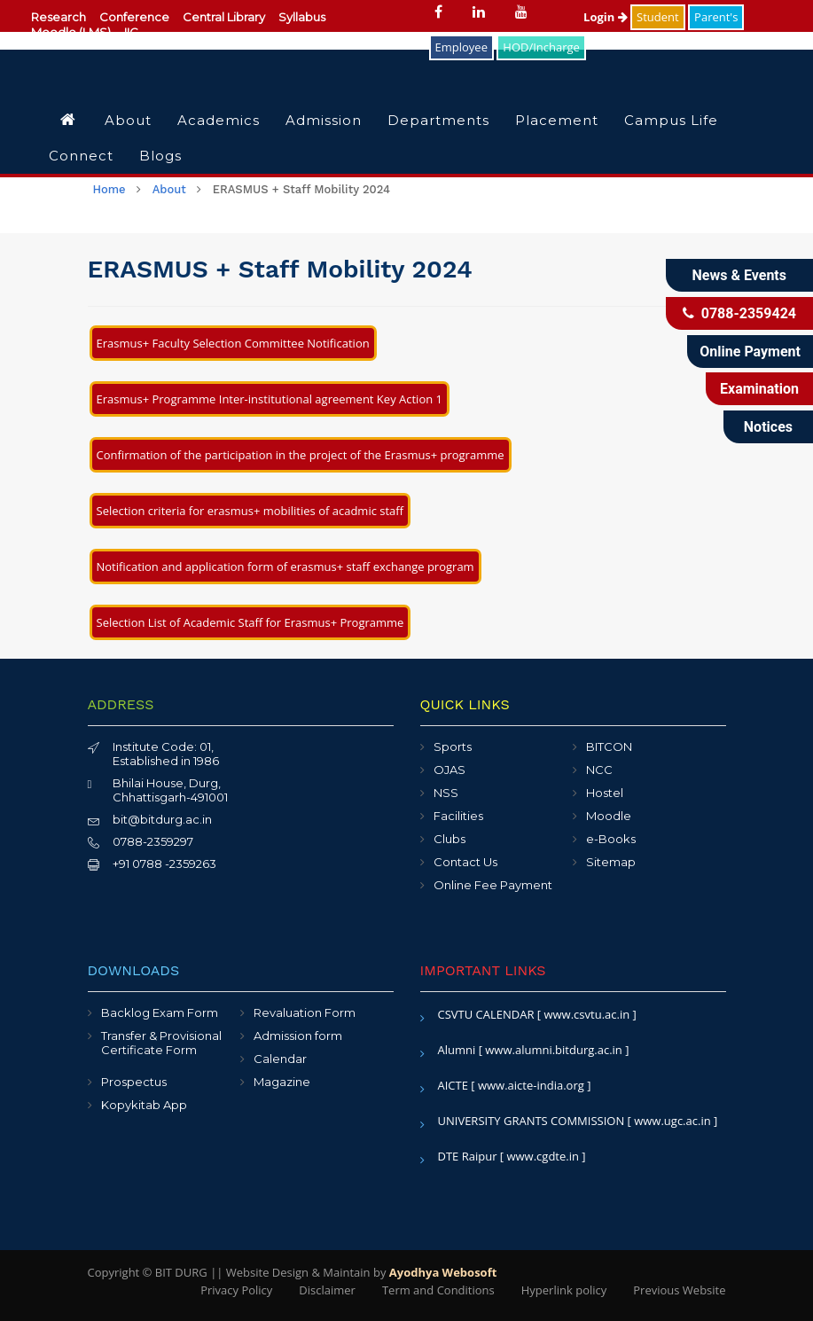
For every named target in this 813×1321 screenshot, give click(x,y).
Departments (438, 120)
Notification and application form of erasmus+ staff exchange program (285, 567)
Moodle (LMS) (71, 32)
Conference (134, 17)
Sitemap (611, 862)
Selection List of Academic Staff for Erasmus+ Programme (250, 622)
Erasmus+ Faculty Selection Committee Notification (233, 343)
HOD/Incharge (541, 47)
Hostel (604, 793)
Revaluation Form (305, 1012)
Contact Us (465, 862)
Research (58, 17)
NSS (446, 793)
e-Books (611, 839)
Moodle (608, 816)
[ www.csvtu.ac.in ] (587, 1014)
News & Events (739, 275)
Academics (218, 120)
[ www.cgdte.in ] (543, 1156)
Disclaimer (327, 1290)
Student (658, 17)
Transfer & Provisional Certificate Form (161, 1042)
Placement (556, 120)
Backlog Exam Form (159, 1012)
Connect (81, 155)
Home (109, 189)
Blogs (160, 155)
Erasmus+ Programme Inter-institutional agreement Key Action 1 (270, 399)
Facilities (458, 816)
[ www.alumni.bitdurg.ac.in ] (554, 1050)
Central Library (224, 17)
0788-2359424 (739, 313)
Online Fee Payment (493, 885)
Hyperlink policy (563, 1290)
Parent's (716, 17)
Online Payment (750, 351)
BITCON (609, 746)
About (128, 120)
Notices (768, 426)
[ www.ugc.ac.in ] (673, 1121)
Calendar (280, 1058)
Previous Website (679, 1290)
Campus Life (671, 120)
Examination (759, 388)
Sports (453, 746)
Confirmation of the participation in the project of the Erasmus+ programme (300, 455)
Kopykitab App (144, 1105)
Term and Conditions (438, 1290)
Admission (323, 120)
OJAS (449, 769)
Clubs (449, 839)
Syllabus (301, 17)
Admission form (298, 1035)
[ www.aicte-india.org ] (530, 1085)
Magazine (282, 1082)
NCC (599, 769)
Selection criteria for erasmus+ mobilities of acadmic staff (250, 511)
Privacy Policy (236, 1290)
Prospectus (134, 1082)
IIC (131, 32)
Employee (461, 47)
